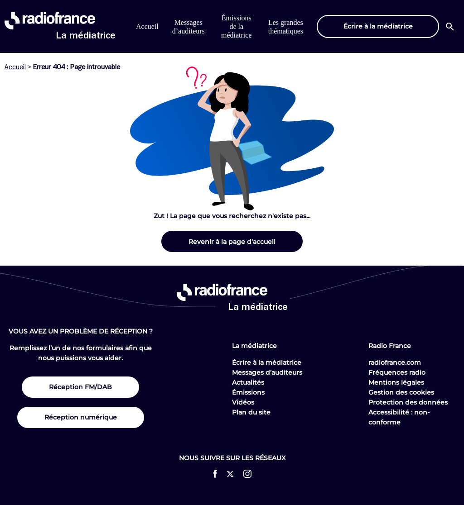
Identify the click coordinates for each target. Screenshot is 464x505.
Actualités (248, 382)
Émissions (248, 392)
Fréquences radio (396, 372)
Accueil (147, 26)
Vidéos (243, 402)
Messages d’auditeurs (267, 372)
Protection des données (408, 402)
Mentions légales (396, 382)
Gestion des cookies (401, 392)
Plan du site (251, 412)
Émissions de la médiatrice (236, 26)
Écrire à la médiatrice (266, 362)
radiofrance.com (394, 362)
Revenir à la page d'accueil (232, 242)
